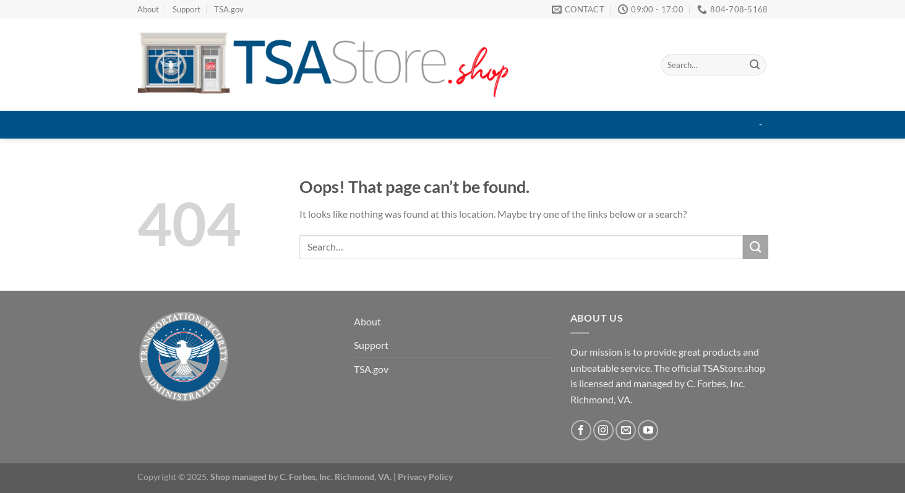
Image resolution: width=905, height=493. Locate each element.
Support (186, 9)
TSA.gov (229, 9)
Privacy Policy (425, 476)
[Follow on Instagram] (603, 430)
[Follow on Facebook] (581, 430)
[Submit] (754, 64)
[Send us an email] (625, 430)
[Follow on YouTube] (648, 430)
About (148, 9)
